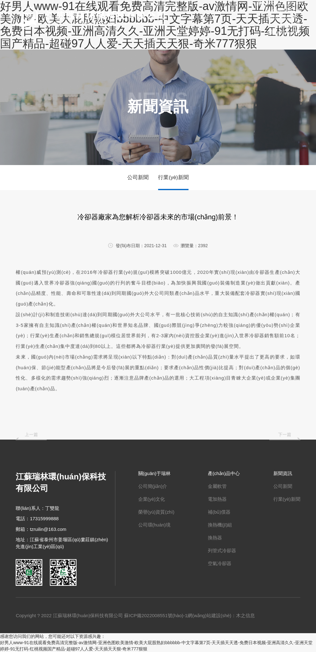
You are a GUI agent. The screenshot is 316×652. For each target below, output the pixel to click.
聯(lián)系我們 (284, 32)
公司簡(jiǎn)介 (152, 486)
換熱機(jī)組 (220, 524)
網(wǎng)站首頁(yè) (278, 3)
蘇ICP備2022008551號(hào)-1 (155, 615)
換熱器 (215, 537)
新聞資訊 (290, 25)
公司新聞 (138, 177)
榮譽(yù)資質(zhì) (156, 512)
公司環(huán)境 (154, 524)
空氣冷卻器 (219, 563)
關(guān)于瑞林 (283, 10)
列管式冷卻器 (222, 550)
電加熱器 (217, 499)
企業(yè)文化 (151, 499)
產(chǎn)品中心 (283, 17)
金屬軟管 (217, 486)
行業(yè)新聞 (173, 177)
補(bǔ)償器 (219, 512)
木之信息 (245, 615)
